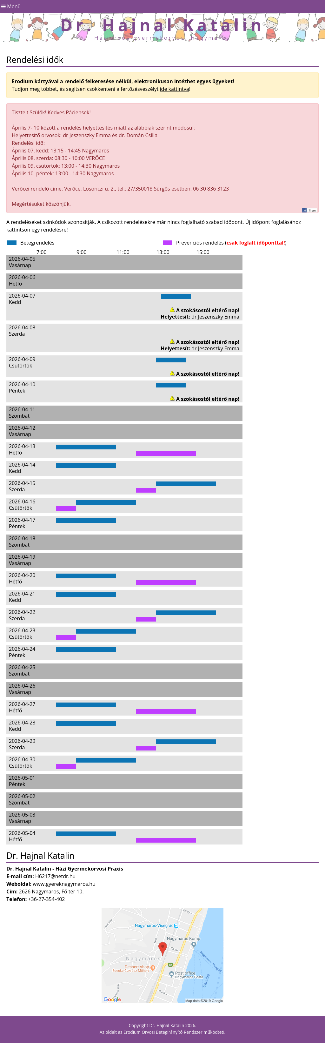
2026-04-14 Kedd (22, 467)
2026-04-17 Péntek (22, 522)
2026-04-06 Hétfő (22, 280)
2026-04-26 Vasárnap (22, 688)
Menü (10, 6)
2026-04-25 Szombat (22, 670)
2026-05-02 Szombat (22, 799)
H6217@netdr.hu (55, 876)
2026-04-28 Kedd (22, 725)
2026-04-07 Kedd (22, 298)
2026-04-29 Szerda (22, 743)
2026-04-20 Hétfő (22, 578)
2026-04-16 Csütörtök (22, 504)
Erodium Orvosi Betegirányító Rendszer (162, 1032)
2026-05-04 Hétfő (22, 836)
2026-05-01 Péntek (22, 780)
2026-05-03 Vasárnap (22, 817)
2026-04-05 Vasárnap (22, 261)
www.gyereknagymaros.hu (64, 883)
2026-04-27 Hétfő (22, 707)
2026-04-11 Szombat (22, 412)
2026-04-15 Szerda (22, 486)
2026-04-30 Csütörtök (22, 762)
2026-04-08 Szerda (22, 330)
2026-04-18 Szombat (22, 541)
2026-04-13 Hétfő (22, 449)
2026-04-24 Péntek (22, 651)
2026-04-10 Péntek (22, 387)
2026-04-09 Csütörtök (22, 362)
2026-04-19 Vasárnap (22, 559)
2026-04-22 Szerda (22, 615)
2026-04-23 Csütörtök (22, 633)
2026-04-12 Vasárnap (22, 430)
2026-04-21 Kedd (22, 596)
